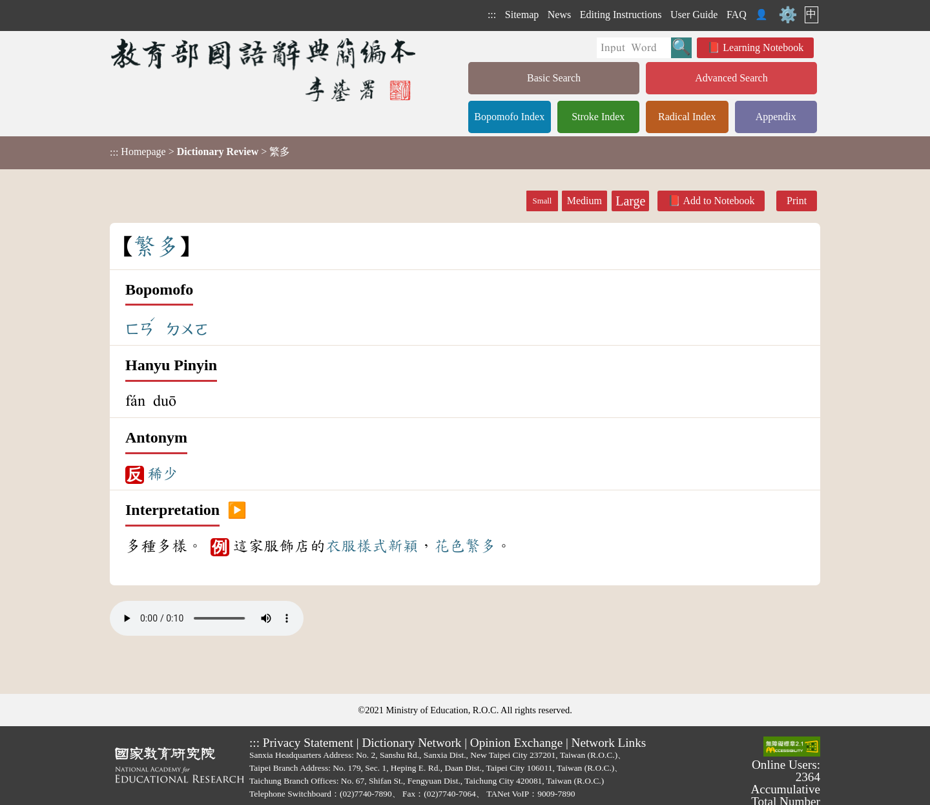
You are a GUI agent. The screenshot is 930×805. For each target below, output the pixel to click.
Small (542, 200)
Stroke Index (598, 116)
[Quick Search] (634, 47)
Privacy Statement (308, 742)
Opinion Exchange (516, 742)
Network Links (609, 742)
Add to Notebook (718, 200)
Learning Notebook (763, 47)
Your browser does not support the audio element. (207, 618)
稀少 (162, 473)
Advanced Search (731, 77)
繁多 (480, 546)
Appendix (776, 116)
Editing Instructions (621, 14)
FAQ (737, 14)
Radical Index (687, 116)
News (559, 14)
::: (492, 14)
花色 (449, 546)
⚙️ (788, 14)
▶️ (237, 510)
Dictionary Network (411, 742)
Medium (584, 200)
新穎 (403, 546)
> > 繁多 (200, 152)
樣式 (372, 546)
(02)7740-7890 (366, 794)
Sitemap (522, 14)
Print (797, 200)
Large (630, 201)
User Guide (694, 14)
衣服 (341, 546)
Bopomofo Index (509, 116)
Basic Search (554, 77)
